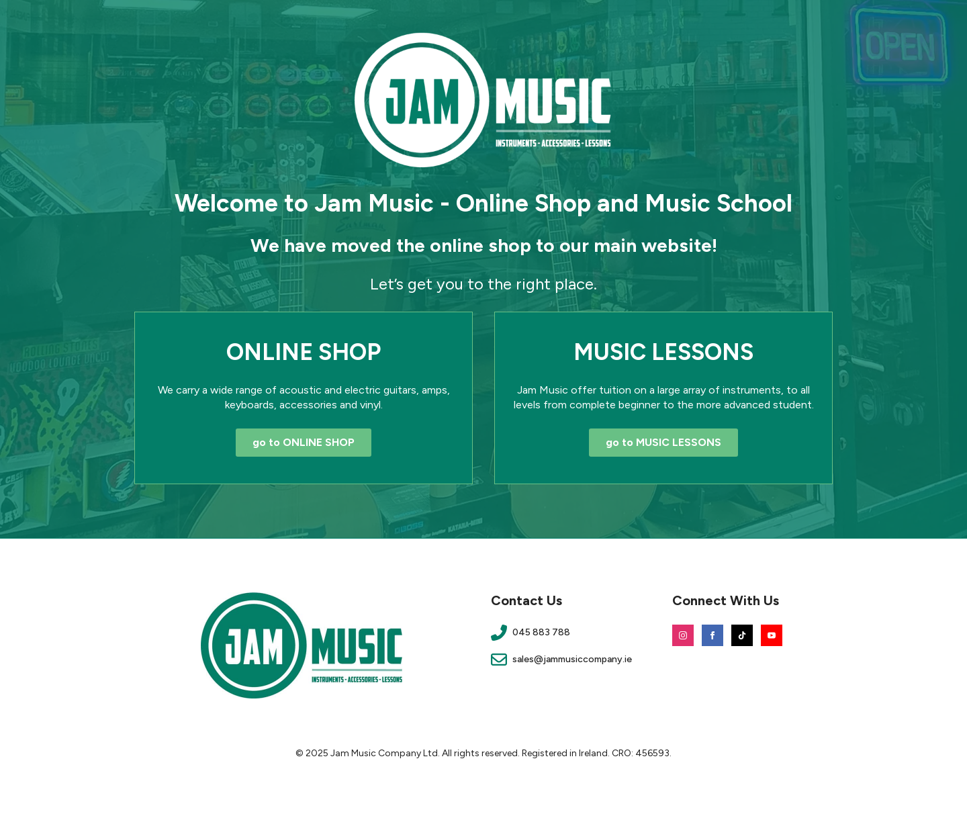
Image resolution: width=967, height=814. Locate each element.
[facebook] (712, 635)
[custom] (742, 635)
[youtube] (771, 635)
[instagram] (683, 635)
